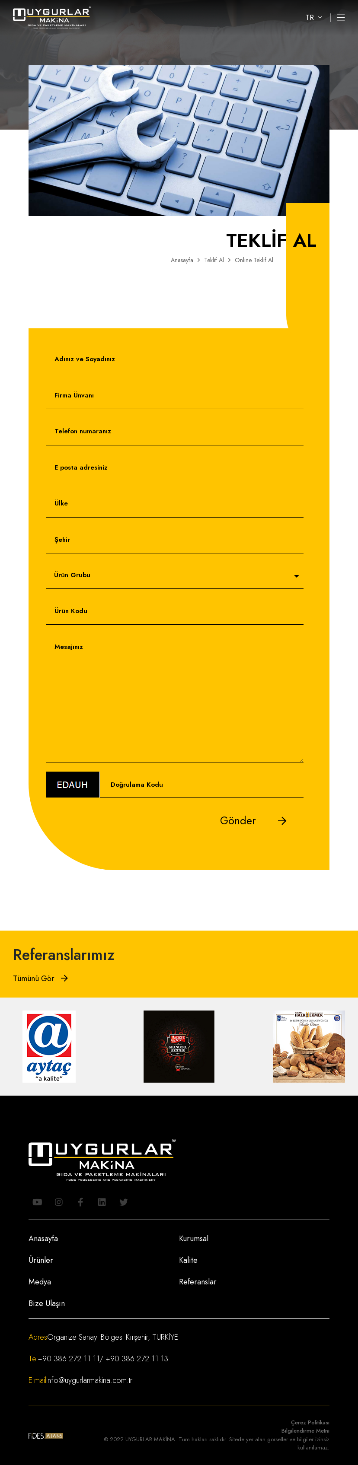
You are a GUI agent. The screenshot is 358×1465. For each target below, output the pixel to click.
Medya (40, 1281)
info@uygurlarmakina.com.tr (89, 1380)
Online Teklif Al (254, 260)
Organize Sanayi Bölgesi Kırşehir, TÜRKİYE (112, 1337)
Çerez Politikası (310, 1422)
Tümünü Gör (40, 978)
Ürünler (41, 1260)
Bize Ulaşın (47, 1303)
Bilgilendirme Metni (305, 1431)
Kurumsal (193, 1238)
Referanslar (198, 1281)
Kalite (188, 1260)
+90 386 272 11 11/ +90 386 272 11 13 (103, 1358)
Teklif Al (214, 260)
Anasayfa (182, 260)
